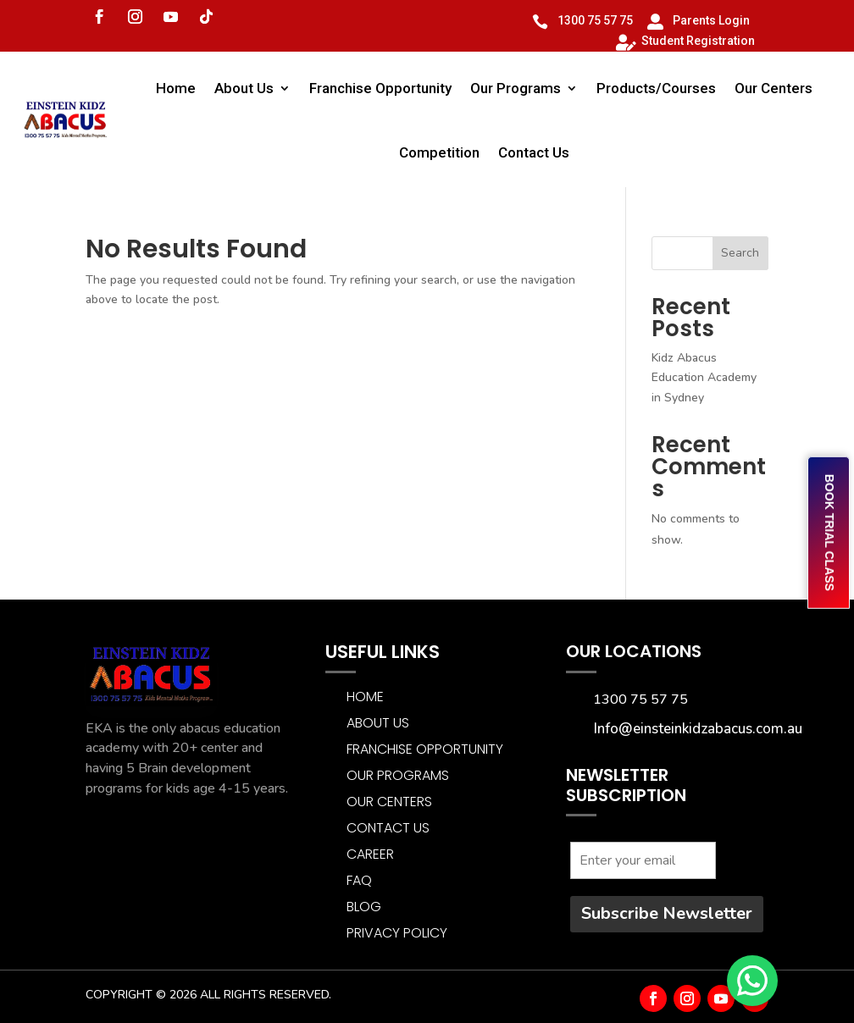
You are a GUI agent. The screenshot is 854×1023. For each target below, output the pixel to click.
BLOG (364, 906)
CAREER (370, 854)
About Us (244, 88)
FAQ (359, 880)
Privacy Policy (397, 933)
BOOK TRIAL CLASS (829, 532)
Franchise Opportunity (380, 88)
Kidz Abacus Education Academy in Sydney (704, 378)
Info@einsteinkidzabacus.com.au (698, 728)
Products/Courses (656, 88)
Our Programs (515, 88)
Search (740, 253)
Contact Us (533, 152)
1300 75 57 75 (595, 20)
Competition (439, 152)
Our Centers (773, 88)
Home (176, 88)
